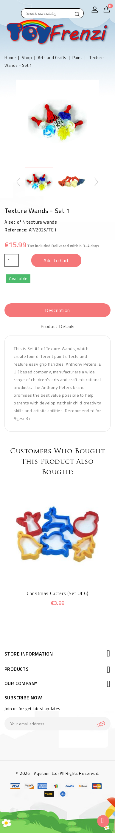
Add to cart (56, 260)
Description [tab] (57, 310)
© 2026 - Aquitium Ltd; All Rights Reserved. (57, 773)
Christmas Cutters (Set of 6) (57, 593)
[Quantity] (11, 260)
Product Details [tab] (58, 326)
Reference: (16, 229)
